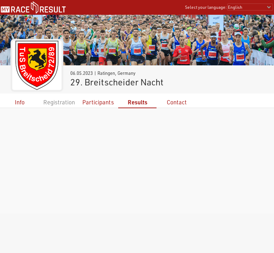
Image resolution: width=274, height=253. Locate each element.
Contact (177, 102)
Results (137, 102)
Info (20, 102)
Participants (98, 102)
